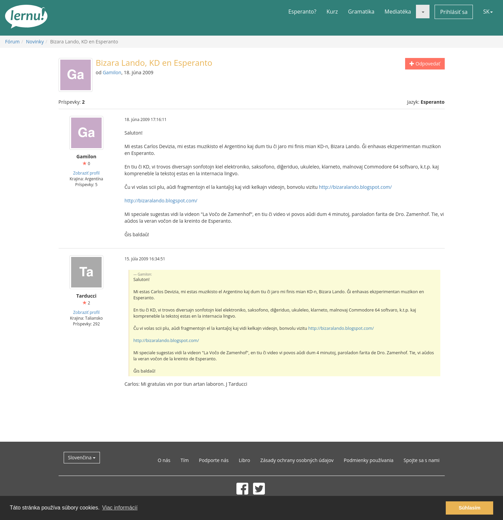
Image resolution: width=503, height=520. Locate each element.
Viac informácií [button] (120, 508)
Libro (244, 460)
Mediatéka (397, 11)
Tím (185, 460)
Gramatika (361, 11)
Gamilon (112, 72)
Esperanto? (302, 11)
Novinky (35, 41)
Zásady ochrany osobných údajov (296, 460)
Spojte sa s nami (422, 460)
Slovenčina (82, 457)
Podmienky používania (369, 460)
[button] (422, 11)
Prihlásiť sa (453, 12)
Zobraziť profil (86, 173)
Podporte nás (214, 460)
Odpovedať (425, 63)
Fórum (12, 41)
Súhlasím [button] (469, 508)
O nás (164, 460)
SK (488, 11)
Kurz (332, 11)
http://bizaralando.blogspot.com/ (355, 187)
